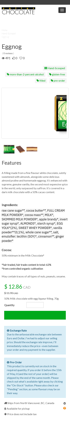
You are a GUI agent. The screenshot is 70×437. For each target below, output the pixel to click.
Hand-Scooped (9, 33)
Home (4, 30)
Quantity (9, 305)
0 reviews (8, 53)
